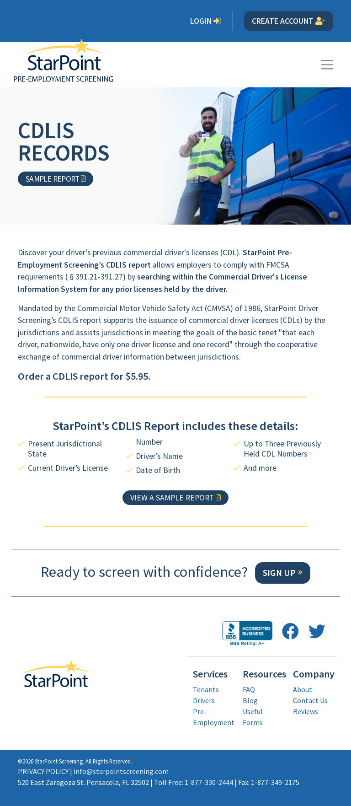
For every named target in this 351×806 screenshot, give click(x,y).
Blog (250, 700)
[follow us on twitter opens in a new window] (316, 631)
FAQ (249, 689)
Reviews (305, 711)
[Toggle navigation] (327, 64)
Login (206, 21)
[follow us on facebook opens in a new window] (290, 631)
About (302, 689)
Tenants (206, 689)
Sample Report (52, 179)
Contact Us (310, 700)
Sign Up (279, 572)
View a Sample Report (172, 498)
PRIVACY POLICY (43, 771)
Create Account (288, 21)
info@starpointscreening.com (121, 771)
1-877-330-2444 (209, 782)
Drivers (204, 700)
